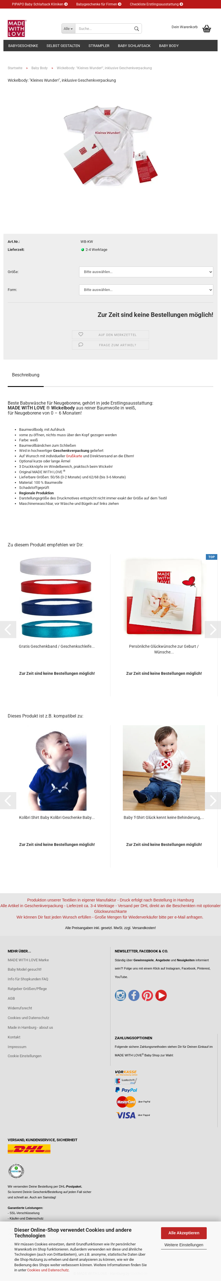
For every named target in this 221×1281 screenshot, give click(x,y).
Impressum (17, 1047)
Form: (12, 290)
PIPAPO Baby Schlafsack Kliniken (40, 4)
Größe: (13, 272)
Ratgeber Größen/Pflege (27, 989)
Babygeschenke (23, 46)
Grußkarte (74, 456)
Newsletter (58, 13)
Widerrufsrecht (20, 1008)
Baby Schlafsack (134, 46)
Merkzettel (120, 13)
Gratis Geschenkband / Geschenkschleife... (57, 646)
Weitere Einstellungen (183, 1245)
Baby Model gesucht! (24, 969)
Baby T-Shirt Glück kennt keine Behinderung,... (164, 817)
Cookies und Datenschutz (48, 1270)
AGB (11, 998)
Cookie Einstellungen (24, 1056)
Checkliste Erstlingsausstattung (156, 4)
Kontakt (14, 1037)
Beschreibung (25, 375)
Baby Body (169, 46)
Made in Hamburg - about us (30, 1027)
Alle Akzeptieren (183, 1233)
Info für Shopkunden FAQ (28, 979)
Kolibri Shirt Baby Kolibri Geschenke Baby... (57, 817)
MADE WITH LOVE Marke (28, 960)
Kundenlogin (89, 13)
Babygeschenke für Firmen (98, 4)
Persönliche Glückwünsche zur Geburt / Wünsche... (164, 649)
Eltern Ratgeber (26, 13)
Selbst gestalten (63, 46)
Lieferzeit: (16, 249)
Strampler (99, 46)
